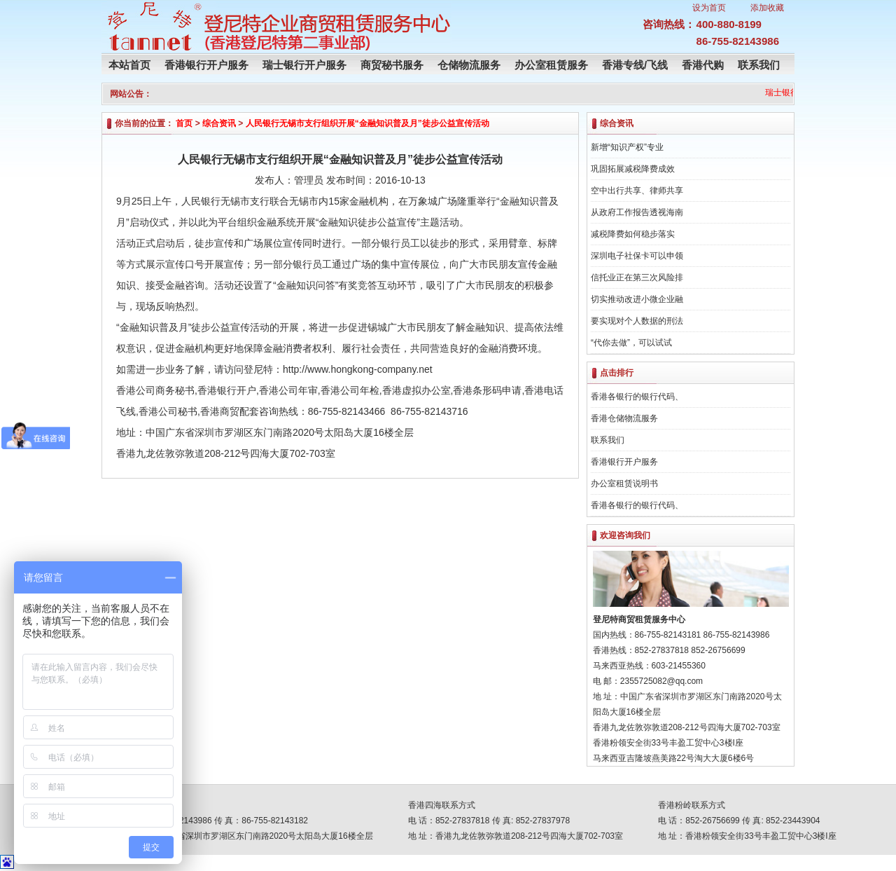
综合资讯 (219, 123)
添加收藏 (767, 8)
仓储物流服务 (469, 65)
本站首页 (129, 65)
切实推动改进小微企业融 (637, 299)
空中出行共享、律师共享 (637, 191)
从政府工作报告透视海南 (637, 212)
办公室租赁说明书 (624, 483)
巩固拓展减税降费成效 (633, 169)
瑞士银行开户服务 (304, 65)
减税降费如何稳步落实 (633, 234)
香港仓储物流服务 (624, 418)
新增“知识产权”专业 (627, 147)
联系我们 (759, 65)
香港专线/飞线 (635, 65)
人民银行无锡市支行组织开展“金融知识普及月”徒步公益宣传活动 (367, 123)
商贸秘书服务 (392, 65)
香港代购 (703, 65)
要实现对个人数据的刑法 (637, 321)
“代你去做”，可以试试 (631, 343)
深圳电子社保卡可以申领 (637, 256)
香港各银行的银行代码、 (637, 397)
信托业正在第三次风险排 (637, 277)
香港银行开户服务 (206, 65)
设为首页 (709, 8)
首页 (184, 123)
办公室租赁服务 (551, 65)
